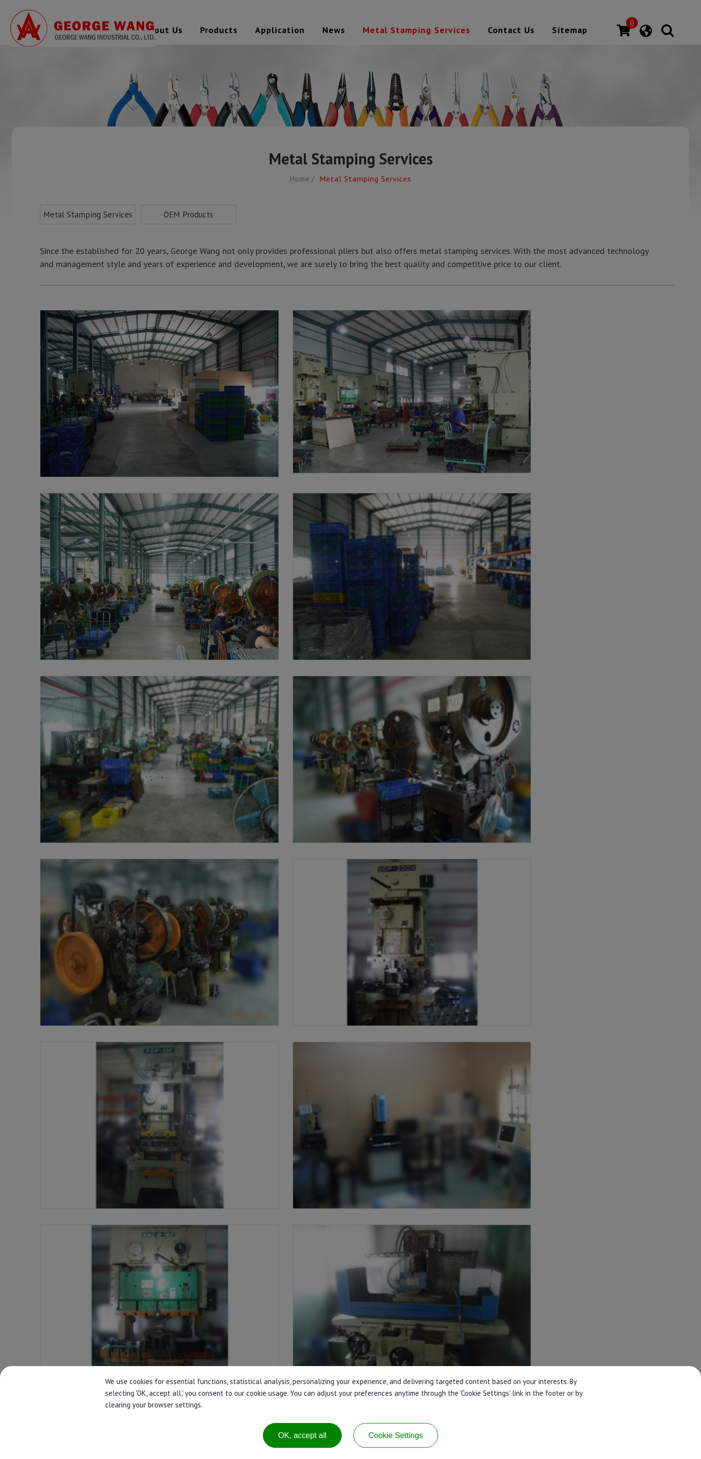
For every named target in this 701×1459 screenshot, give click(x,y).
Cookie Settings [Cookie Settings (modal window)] (396, 1435)
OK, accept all (302, 1435)
